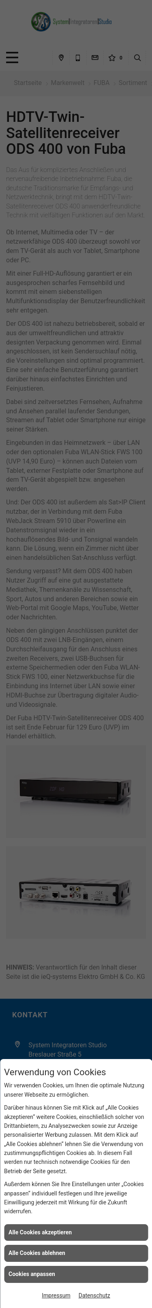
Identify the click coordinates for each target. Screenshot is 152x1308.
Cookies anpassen (32, 1274)
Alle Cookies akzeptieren (40, 1232)
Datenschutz (94, 1295)
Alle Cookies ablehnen (37, 1253)
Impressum (56, 1295)
